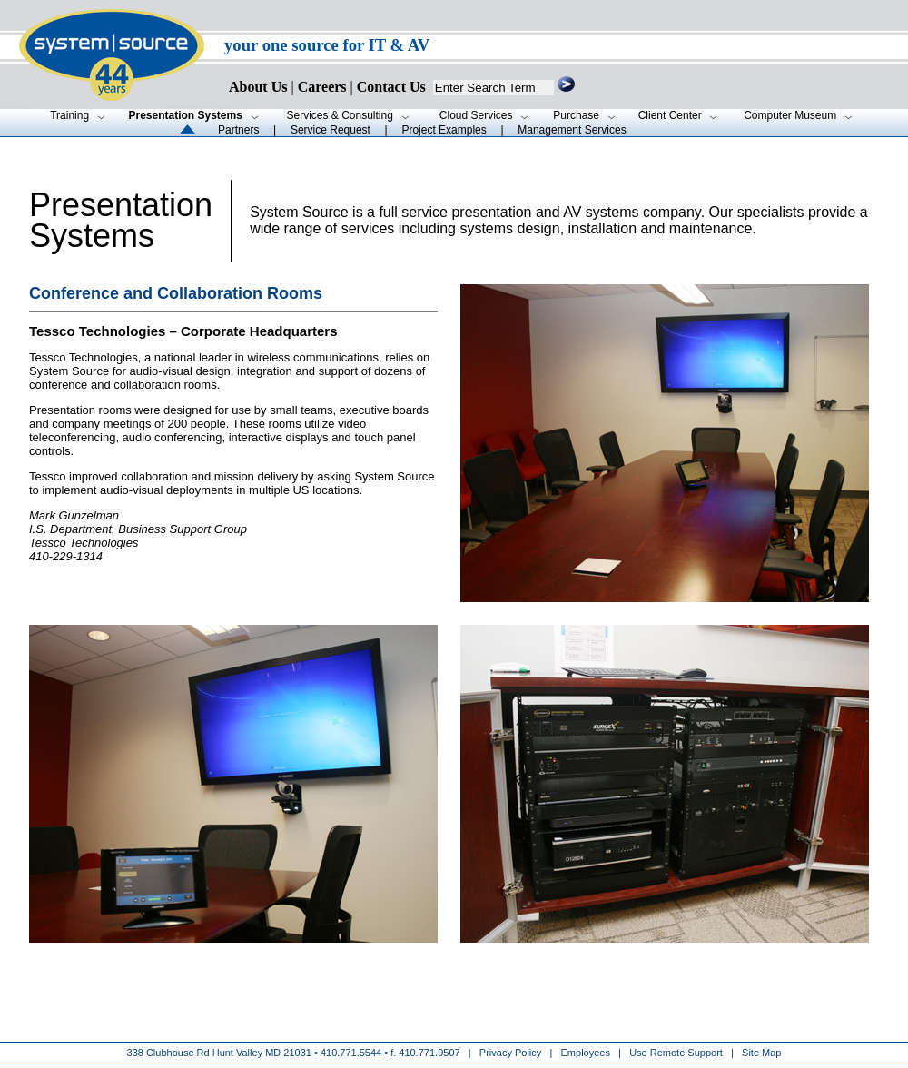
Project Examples (443, 130)
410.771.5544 (351, 1052)
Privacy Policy (512, 1052)
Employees (585, 1052)
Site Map (761, 1052)
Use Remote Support (676, 1052)
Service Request (330, 130)
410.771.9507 (429, 1052)
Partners (238, 130)
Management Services (572, 130)
